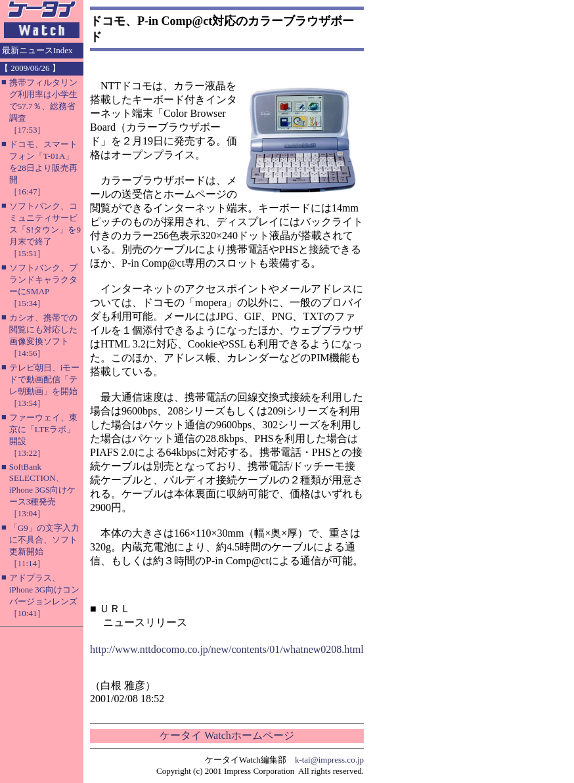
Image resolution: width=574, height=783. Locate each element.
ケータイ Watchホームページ (227, 735)
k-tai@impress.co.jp (329, 760)
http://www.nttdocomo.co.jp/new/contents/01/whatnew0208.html (227, 649)
